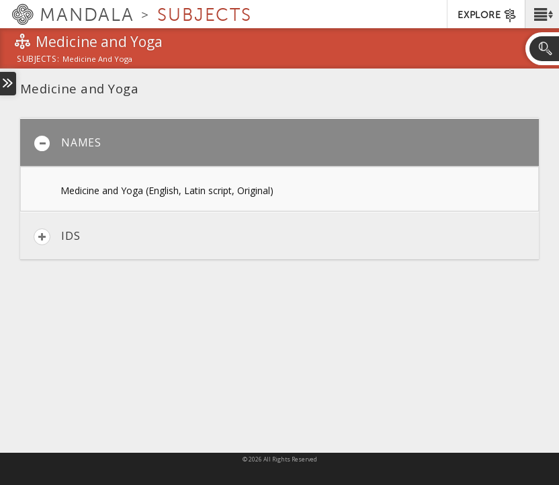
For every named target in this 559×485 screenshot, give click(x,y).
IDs (57, 236)
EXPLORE (487, 15)
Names (67, 143)
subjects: (38, 59)
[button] (542, 14)
